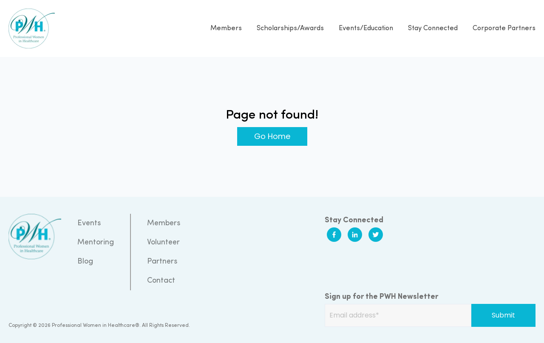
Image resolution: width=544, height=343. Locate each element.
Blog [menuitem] (85, 262)
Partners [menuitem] (162, 262)
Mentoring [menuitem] (95, 242)
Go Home (272, 136)
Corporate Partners (504, 28)
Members (226, 28)
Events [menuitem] (89, 223)
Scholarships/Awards (290, 28)
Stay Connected (433, 28)
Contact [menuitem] (161, 281)
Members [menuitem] (163, 223)
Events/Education (366, 28)
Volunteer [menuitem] (163, 242)
